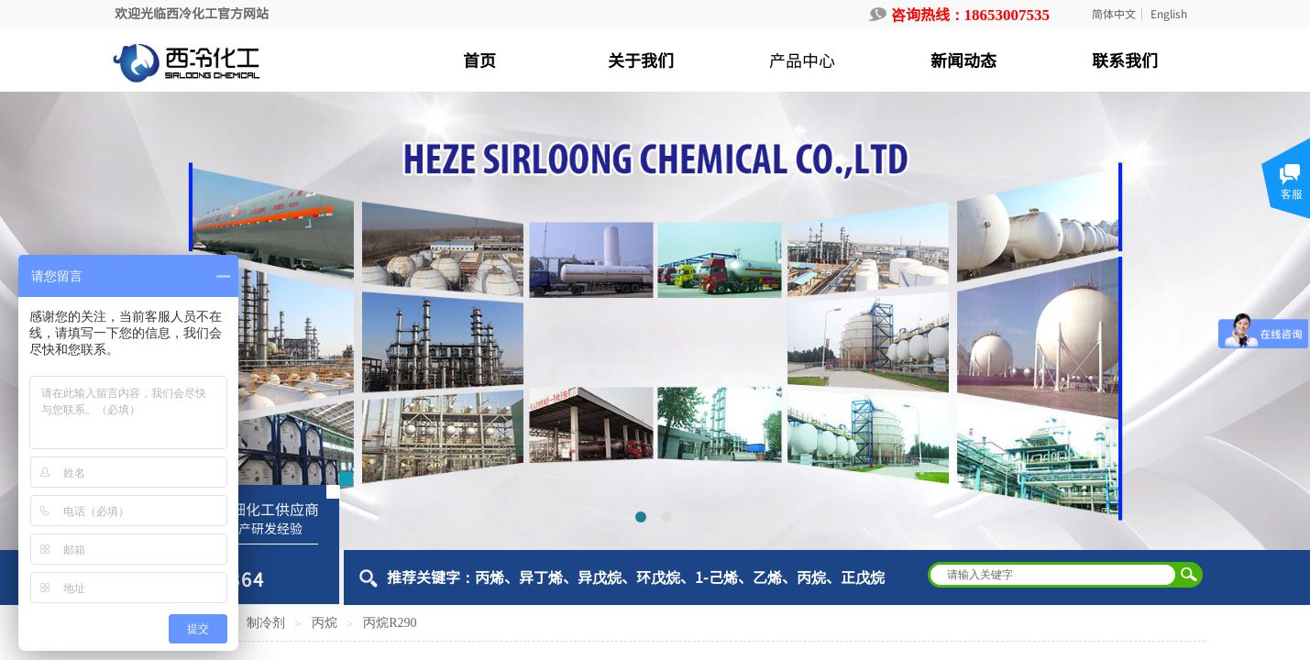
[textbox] (1053, 574)
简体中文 (1114, 13)
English (1168, 13)
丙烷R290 (389, 623)
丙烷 (324, 623)
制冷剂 (266, 623)
